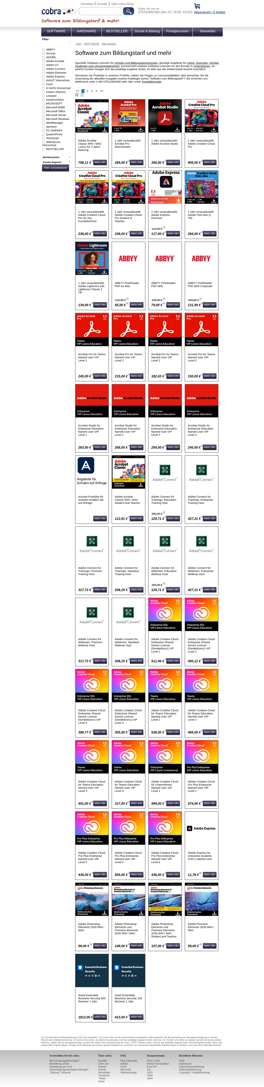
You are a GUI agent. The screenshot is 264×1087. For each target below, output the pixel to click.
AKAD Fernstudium (158, 1063)
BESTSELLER (116, 31)
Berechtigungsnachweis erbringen (69, 1069)
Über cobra (105, 1055)
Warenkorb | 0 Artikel (209, 12)
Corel (49, 84)
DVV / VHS (153, 1060)
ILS (149, 1069)
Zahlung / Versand (60, 1072)
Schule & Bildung (147, 31)
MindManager (54, 122)
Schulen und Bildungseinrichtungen (136, 62)
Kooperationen (156, 1055)
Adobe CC (52, 64)
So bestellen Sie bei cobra (64, 1055)
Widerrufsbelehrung (190, 1069)
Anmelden (87, 4)
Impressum (185, 1063)
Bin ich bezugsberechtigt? (64, 1060)
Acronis (50, 53)
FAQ (123, 1055)
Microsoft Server (56, 115)
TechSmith (52, 138)
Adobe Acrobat (55, 61)
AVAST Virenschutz (58, 80)
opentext (51, 126)
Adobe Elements (56, 72)
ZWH (150, 1078)
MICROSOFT (54, 103)
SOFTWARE (56, 31)
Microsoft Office (55, 111)
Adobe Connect (55, 68)
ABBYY (50, 49)
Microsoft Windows (57, 118)
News (101, 1081)
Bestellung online (59, 1063)
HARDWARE (86, 31)
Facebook (104, 1075)
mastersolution (55, 99)
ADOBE (51, 57)
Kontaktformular (151, 81)
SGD (150, 1072)
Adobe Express (55, 76)
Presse (102, 1066)
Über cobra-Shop (122, 4)
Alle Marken (109, 43)
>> (102, 91)
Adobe (124, 1063)
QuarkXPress (54, 134)
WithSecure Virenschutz (51, 143)
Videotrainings (128, 1072)
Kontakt (102, 4)
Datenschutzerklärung (191, 1066)
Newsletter (208, 31)
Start (79, 43)
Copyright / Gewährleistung (194, 1072)
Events (102, 1069)
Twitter (102, 1078)
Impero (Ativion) (56, 91)
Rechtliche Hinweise (191, 1055)
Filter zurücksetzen (55, 167)
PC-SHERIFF (54, 130)
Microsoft (125, 1069)
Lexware (51, 95)
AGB (182, 1060)
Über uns (103, 1063)
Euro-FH (152, 1066)
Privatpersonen (177, 31)
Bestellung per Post (61, 1066)
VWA (150, 1075)
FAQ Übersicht (128, 1060)
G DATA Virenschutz (58, 88)
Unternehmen (202, 66)
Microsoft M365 (55, 107)
